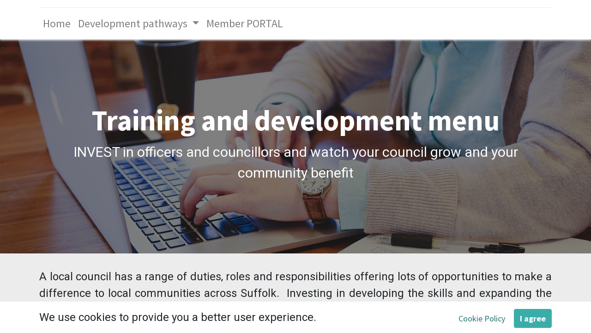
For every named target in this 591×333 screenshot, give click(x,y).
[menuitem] (56, 24)
